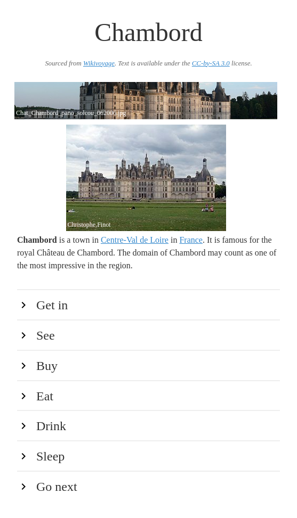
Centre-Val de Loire (134, 239)
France (191, 239)
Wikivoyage (99, 63)
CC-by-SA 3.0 (211, 63)
